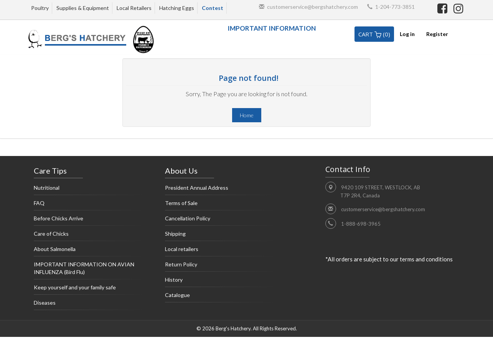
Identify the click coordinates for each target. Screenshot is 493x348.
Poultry (40, 8)
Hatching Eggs (176, 8)
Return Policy (221, 266)
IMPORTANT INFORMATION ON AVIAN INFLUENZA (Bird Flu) (90, 270)
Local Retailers (134, 8)
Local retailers (221, 251)
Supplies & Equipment (82, 8)
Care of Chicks (90, 235)
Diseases (90, 304)
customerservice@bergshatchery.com (312, 6)
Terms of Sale (221, 205)
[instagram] (458, 8)
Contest (212, 8)
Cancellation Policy (221, 220)
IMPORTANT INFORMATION (272, 28)
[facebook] (443, 8)
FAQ (90, 205)
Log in (407, 34)
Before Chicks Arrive (90, 220)
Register (437, 34)
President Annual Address (221, 189)
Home (247, 115)
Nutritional (90, 189)
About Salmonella (90, 251)
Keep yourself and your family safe (90, 289)
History (221, 281)
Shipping (221, 235)
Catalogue (221, 297)
